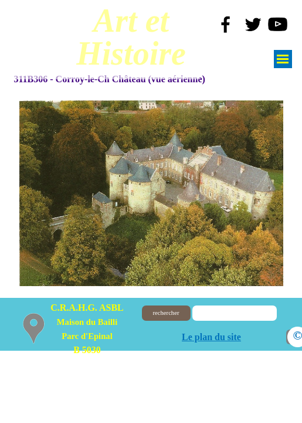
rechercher (166, 313)
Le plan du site (211, 337)
